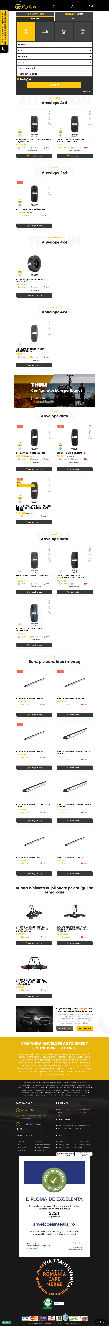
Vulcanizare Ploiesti (65, 1126)
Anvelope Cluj (22, 1088)
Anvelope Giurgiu (25, 1090)
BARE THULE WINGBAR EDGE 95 (29, 698)
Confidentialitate (43, 1148)
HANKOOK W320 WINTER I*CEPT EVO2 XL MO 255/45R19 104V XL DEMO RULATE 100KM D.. (33, 508)
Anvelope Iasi (39, 1090)
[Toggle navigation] (92, 1)
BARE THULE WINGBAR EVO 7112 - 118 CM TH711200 (74, 752)
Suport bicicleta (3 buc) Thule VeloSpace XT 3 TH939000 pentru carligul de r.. (31, 982)
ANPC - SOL (22, 1150)
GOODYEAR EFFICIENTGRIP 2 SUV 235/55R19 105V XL (30, 350)
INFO (43, 705)
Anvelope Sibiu (65, 1092)
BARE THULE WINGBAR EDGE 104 (70, 698)
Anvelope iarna (83, 1142)
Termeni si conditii (43, 1145)
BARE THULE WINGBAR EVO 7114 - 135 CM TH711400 (74, 805)
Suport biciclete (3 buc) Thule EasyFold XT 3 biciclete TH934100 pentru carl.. (72, 929)
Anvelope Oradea (53, 1090)
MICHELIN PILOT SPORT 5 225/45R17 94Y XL (33, 577)
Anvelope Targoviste (31, 1095)
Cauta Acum (39, 398)
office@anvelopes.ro (34, 1124)
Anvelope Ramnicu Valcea (30, 1092)
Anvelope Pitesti (68, 1090)
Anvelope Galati (85, 1088)
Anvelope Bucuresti (69, 1085)
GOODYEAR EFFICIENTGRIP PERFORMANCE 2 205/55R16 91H (70, 577)
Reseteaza (85, 91)
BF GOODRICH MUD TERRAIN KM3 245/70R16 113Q (30, 280)
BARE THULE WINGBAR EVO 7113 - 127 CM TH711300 (33, 805)
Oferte (60, 1142)
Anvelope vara (63, 1148)
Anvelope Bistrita (24, 1085)
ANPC (20, 1145)
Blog (60, 1112)
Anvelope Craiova (54, 1088)
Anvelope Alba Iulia (31, 1083)
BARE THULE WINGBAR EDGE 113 (29, 751)
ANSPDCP (40, 1150)
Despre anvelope (84, 1109)
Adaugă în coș (34, 156)
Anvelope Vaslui (79, 1095)
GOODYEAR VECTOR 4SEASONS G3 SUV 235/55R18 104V (33, 141)
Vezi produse (85, 1028)
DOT (46, 148)
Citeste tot (64, 1028)
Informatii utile (63, 1109)
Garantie (40, 1142)
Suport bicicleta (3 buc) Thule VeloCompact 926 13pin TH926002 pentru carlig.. (32, 929)
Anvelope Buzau (84, 1085)
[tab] (35, 18)
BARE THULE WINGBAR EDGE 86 (70, 857)
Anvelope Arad (46, 1083)
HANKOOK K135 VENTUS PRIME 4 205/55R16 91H (30, 630)
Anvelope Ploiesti (82, 1090)
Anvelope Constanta (37, 1088)
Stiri (59, 1115)
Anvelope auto (63, 1145)
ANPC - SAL (22, 1148)
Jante (80, 1148)
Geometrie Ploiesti (65, 1128)
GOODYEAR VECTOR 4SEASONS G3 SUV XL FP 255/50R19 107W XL (74, 141)
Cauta (54, 85)
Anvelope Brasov (53, 1085)
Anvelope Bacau (60, 1083)
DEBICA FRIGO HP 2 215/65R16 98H (30, 209)
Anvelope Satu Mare (50, 1092)
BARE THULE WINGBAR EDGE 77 (29, 857)
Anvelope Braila (38, 1085)
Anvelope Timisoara (48, 1095)
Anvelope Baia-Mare (76, 1083)
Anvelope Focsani (69, 1088)
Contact (21, 1142)
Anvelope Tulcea (65, 1095)
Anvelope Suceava (80, 1092)
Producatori (82, 1112)
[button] (54, 6)
